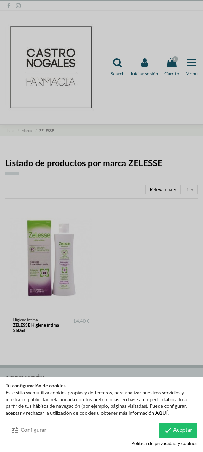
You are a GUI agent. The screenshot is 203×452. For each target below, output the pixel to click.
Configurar (28, 430)
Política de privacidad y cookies (164, 443)
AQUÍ (161, 413)
